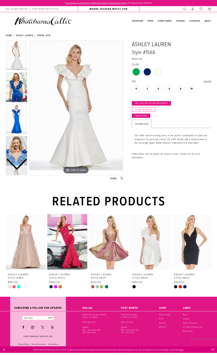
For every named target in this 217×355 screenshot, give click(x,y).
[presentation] (26, 242)
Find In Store (144, 123)
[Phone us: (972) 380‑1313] (17, 10)
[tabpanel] (76, 109)
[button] (193, 10)
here (181, 351)
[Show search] (184, 10)
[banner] (43, 21)
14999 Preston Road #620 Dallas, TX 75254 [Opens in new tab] (94, 316)
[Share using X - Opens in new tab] (121, 179)
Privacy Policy (23, 346)
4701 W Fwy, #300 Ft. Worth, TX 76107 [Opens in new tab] (129, 316)
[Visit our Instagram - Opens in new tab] (32, 329)
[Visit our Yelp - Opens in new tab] (52, 329)
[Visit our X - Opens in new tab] (42, 329)
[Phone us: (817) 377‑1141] (45, 10)
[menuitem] (32, 10)
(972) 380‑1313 (88, 323)
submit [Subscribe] (55, 319)
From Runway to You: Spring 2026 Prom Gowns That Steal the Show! (92, 3)
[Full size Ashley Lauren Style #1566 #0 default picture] (76, 109)
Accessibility (53, 346)
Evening (162, 323)
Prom (161, 319)
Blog (185, 315)
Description (141, 132)
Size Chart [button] (206, 82)
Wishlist (162, 327)
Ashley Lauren (24, 36)
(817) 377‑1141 (127, 323)
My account (188, 331)
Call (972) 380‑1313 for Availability (158, 106)
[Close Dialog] (4, 351)
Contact (186, 319)
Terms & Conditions (38, 346)
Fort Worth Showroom (192, 327)
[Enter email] (38, 319)
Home (9, 36)
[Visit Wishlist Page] (201, 10)
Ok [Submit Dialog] (212, 351)
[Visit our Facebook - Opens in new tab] (23, 329)
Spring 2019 (43, 36)
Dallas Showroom (190, 323)
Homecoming (165, 315)
